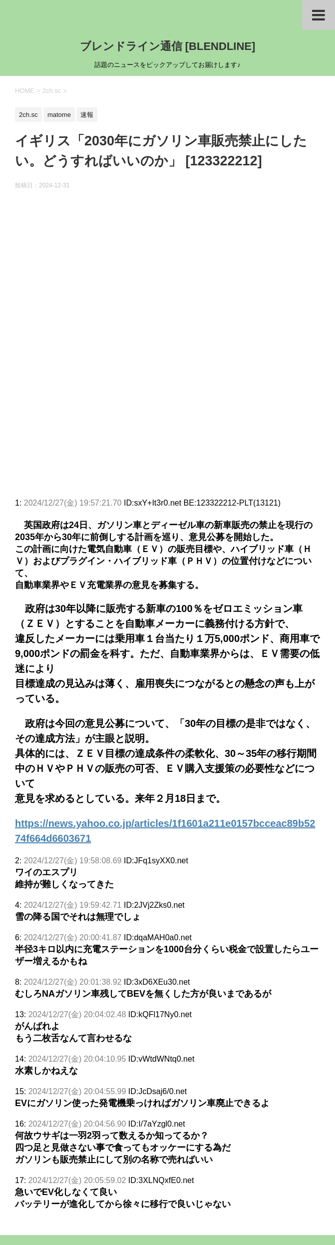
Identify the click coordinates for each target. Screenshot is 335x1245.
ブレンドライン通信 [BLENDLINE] (168, 46)
